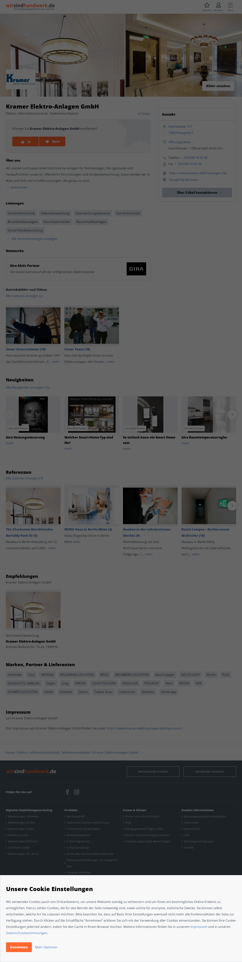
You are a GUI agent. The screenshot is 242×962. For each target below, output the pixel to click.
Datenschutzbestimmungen (26, 933)
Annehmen (19, 947)
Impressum (198, 927)
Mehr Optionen (46, 947)
